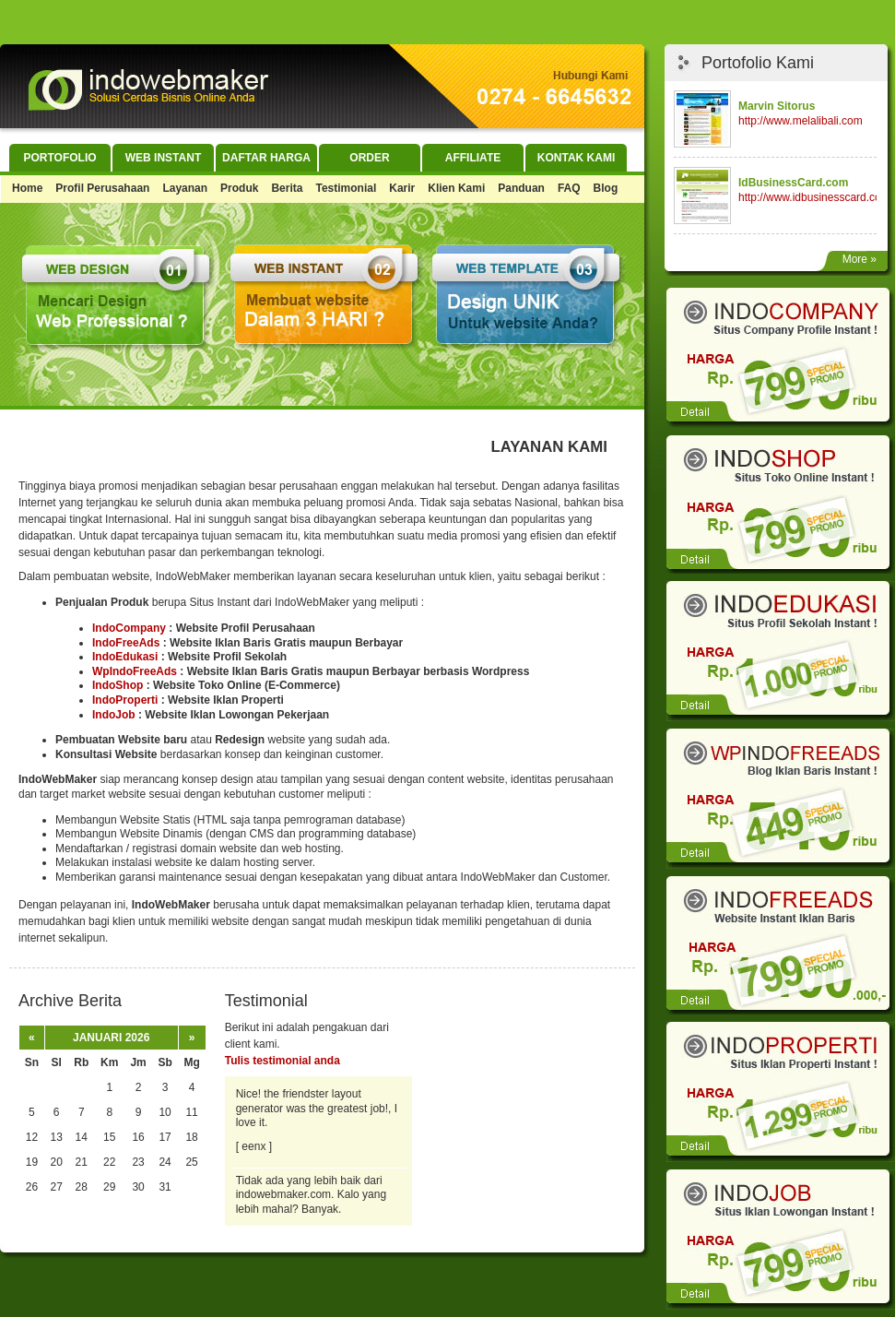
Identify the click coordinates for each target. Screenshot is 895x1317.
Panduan (521, 188)
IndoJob (113, 714)
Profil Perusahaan (102, 188)
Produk (239, 188)
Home (27, 188)
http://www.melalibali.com (800, 120)
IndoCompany (129, 628)
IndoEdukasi (125, 656)
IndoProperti (125, 700)
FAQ (569, 188)
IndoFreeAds (125, 642)
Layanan (184, 188)
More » (859, 259)
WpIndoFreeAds (134, 671)
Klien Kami (456, 188)
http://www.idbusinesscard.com (814, 197)
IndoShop (117, 685)
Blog (606, 188)
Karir (402, 188)
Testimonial (345, 188)
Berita (286, 188)
